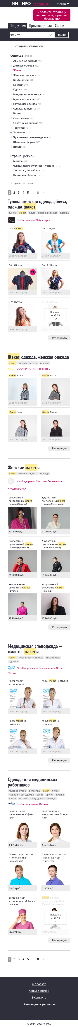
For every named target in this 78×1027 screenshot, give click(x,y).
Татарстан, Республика (29, 170)
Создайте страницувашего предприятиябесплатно (51, 15)
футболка (34, 790)
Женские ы (24, 467)
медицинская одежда (30, 657)
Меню (62, 4)
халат (40, 794)
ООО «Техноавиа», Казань (32, 804)
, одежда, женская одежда (38, 356)
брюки (49, 794)
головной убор (17, 790)
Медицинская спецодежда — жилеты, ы (35, 649)
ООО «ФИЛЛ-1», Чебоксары (34, 368)
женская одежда (47, 212)
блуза (32, 212)
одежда (64, 212)
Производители (41, 25)
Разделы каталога (29, 46)
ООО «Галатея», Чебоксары (33, 220)
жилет (12, 798)
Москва (20, 160)
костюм (23, 798)
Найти (61, 35)
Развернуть (59, 338)
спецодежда (53, 657)
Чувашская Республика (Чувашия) (36, 165)
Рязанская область (27, 175)
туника (13, 212)
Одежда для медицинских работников (32, 782)
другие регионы (23, 182)
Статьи (60, 25)
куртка (60, 794)
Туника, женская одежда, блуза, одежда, (37, 204)
